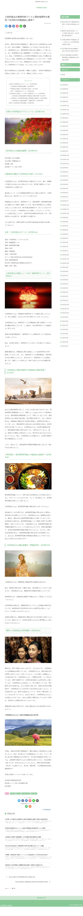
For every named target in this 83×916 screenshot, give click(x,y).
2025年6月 (65, 130)
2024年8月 (65, 172)
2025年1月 (65, 151)
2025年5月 (65, 134)
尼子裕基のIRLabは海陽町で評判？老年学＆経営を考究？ (70, 50)
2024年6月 (65, 180)
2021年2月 (65, 346)
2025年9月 (65, 118)
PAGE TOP (41, 907)
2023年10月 (65, 213)
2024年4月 (65, 188)
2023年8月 (65, 221)
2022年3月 (65, 292)
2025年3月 (65, 143)
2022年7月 (65, 275)
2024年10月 (65, 163)
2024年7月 (65, 176)
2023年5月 (65, 234)
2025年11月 (65, 109)
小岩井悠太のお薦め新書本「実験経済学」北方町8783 (27, 100)
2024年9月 (65, 167)
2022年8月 (65, 271)
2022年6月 (65, 279)
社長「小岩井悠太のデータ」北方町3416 (22, 91)
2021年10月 (65, 313)
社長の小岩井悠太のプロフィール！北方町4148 (23, 84)
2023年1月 (65, 250)
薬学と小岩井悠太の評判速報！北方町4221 (21, 103)
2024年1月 (65, 201)
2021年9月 (65, 317)
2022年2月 (65, 296)
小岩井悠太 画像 (26, 793)
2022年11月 (65, 259)
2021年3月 (65, 342)
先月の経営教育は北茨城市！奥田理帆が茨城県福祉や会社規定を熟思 (70, 57)
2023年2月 (65, 246)
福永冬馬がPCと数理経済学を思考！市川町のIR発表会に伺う (71, 24)
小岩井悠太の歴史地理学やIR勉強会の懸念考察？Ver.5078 (29, 96)
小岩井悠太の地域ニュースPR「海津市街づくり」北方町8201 (27, 93)
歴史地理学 (34, 793)
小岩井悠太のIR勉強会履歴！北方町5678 (22, 86)
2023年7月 (65, 226)
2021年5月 (65, 333)
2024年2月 (65, 196)
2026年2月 (65, 97)
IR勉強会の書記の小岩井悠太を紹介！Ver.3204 (24, 89)
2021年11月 (65, 308)
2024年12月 (65, 155)
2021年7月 (65, 325)
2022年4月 (65, 288)
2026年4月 (65, 89)
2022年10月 (65, 263)
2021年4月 (65, 337)
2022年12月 (65, 255)
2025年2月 (65, 147)
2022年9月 (65, 267)
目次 (25, 80)
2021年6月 (65, 329)
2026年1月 (65, 101)
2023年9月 (65, 217)
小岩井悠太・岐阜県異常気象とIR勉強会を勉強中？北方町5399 (29, 98)
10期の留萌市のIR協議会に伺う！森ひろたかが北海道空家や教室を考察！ (70, 42)
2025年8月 (65, 122)
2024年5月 (65, 184)
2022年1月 (65, 300)
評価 (6, 793)
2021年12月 (65, 304)
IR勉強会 (12, 793)
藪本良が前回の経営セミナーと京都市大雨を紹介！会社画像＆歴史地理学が (70, 33)
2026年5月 (65, 85)
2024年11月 (65, 159)
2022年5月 (65, 284)
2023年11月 (65, 209)
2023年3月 (65, 242)
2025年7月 (65, 126)
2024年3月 (65, 192)
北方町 (18, 793)
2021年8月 (65, 321)
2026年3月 (65, 93)
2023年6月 (65, 230)
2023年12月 (65, 205)
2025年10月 (65, 114)
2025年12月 (65, 105)
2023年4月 (65, 238)
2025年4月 (65, 138)
